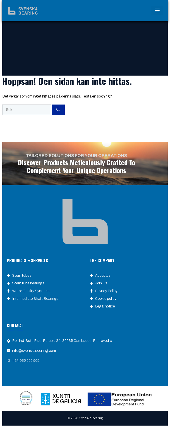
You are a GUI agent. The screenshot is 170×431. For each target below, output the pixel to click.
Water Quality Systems (31, 291)
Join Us (101, 283)
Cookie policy (105, 298)
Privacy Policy (106, 291)
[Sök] (58, 110)
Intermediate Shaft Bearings (35, 298)
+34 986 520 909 (25, 360)
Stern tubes (21, 275)
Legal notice (105, 306)
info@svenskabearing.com (34, 350)
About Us (102, 275)
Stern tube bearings (28, 283)
